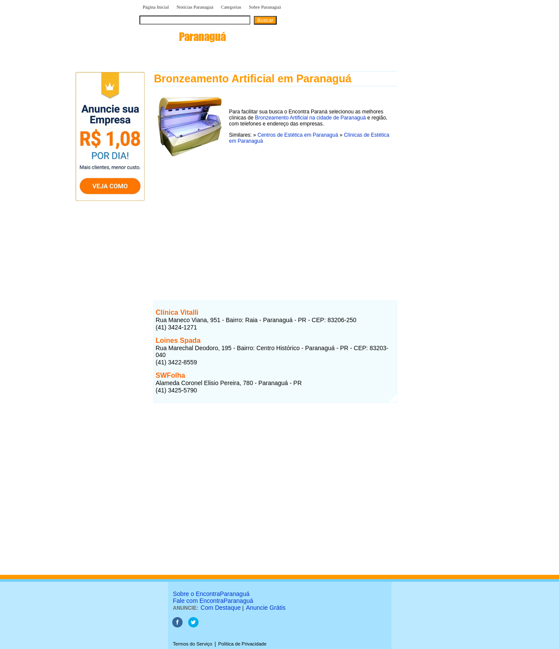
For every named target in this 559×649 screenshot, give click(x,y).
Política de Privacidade (242, 643)
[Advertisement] (275, 219)
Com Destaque (221, 607)
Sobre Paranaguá (265, 6)
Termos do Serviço (192, 643)
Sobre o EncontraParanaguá (211, 593)
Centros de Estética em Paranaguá (298, 135)
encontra (182, 37)
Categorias (231, 6)
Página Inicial (156, 6)
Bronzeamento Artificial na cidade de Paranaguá (310, 118)
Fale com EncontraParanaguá (213, 600)
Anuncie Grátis (266, 607)
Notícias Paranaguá (195, 6)
